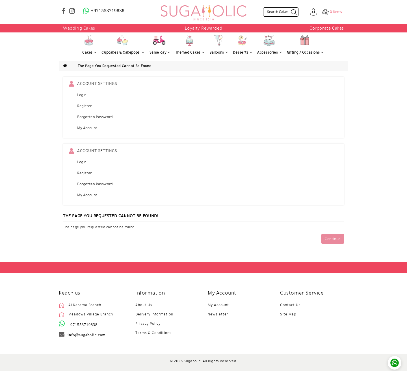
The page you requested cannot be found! (115, 66)
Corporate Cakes (326, 28)
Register (84, 106)
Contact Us (290, 305)
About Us (143, 305)
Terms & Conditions (153, 333)
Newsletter (218, 314)
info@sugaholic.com (87, 335)
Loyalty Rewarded (203, 28)
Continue (333, 239)
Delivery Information (154, 314)
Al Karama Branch (84, 305)
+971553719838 (83, 325)
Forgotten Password (95, 117)
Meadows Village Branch (90, 314)
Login (81, 95)
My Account (87, 128)
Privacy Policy (148, 323)
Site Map (288, 314)
